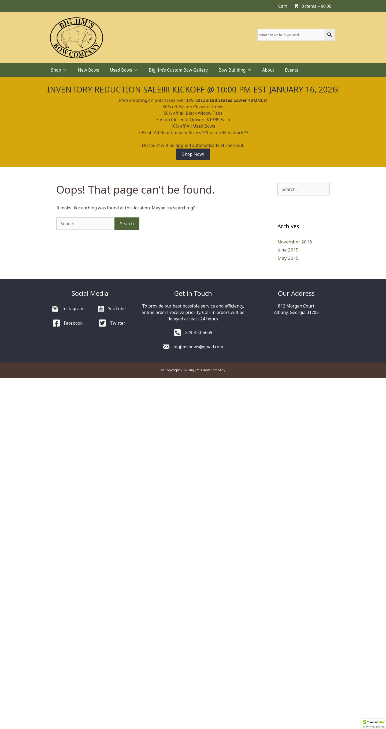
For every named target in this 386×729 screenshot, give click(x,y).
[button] (373, 724)
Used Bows (124, 70)
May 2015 (288, 258)
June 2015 (288, 250)
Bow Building (234, 70)
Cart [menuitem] (282, 6)
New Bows (88, 70)
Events (291, 70)
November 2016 (294, 242)
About (268, 70)
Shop (59, 70)
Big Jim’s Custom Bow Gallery (178, 70)
